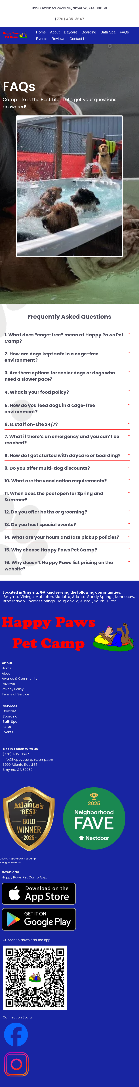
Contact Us (78, 39)
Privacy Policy (13, 689)
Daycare (70, 32)
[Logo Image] (15, 35)
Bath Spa (108, 32)
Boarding (89, 32)
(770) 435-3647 (16, 754)
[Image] (39, 894)
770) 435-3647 (70, 19)
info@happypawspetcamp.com (28, 759)
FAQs (124, 32)
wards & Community (20, 678)
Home (41, 32)
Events (41, 39)
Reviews (58, 39)
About (55, 32)
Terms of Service (15, 694)
